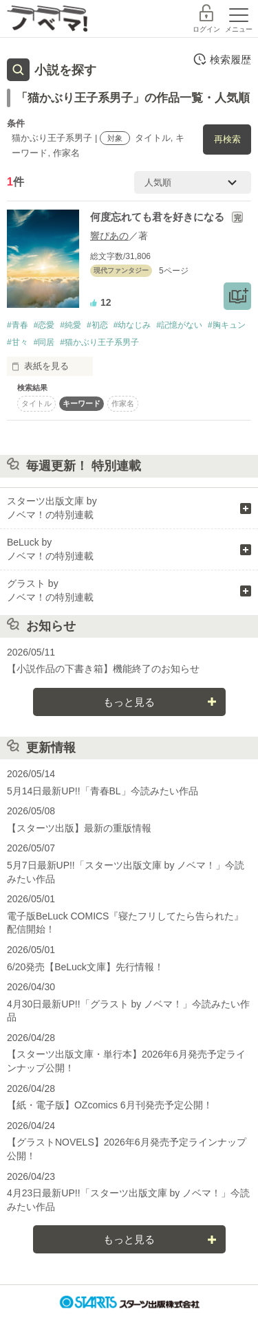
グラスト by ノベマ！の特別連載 (50, 590)
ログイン (206, 29)
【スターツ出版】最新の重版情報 (79, 828)
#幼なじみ (132, 325)
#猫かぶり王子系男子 (99, 342)
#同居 (44, 342)
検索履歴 (222, 59)
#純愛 (70, 325)
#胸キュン (227, 325)
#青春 (17, 325)
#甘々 (17, 342)
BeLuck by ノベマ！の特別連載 (50, 549)
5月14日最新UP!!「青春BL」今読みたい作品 (102, 790)
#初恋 (97, 325)
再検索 (227, 139)
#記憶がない (179, 325)
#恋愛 (44, 325)
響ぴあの (109, 235)
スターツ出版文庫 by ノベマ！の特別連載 (52, 507)
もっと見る (129, 702)
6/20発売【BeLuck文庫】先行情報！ (85, 966)
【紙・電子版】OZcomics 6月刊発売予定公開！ (110, 1104)
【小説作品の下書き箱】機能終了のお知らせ (103, 668)
